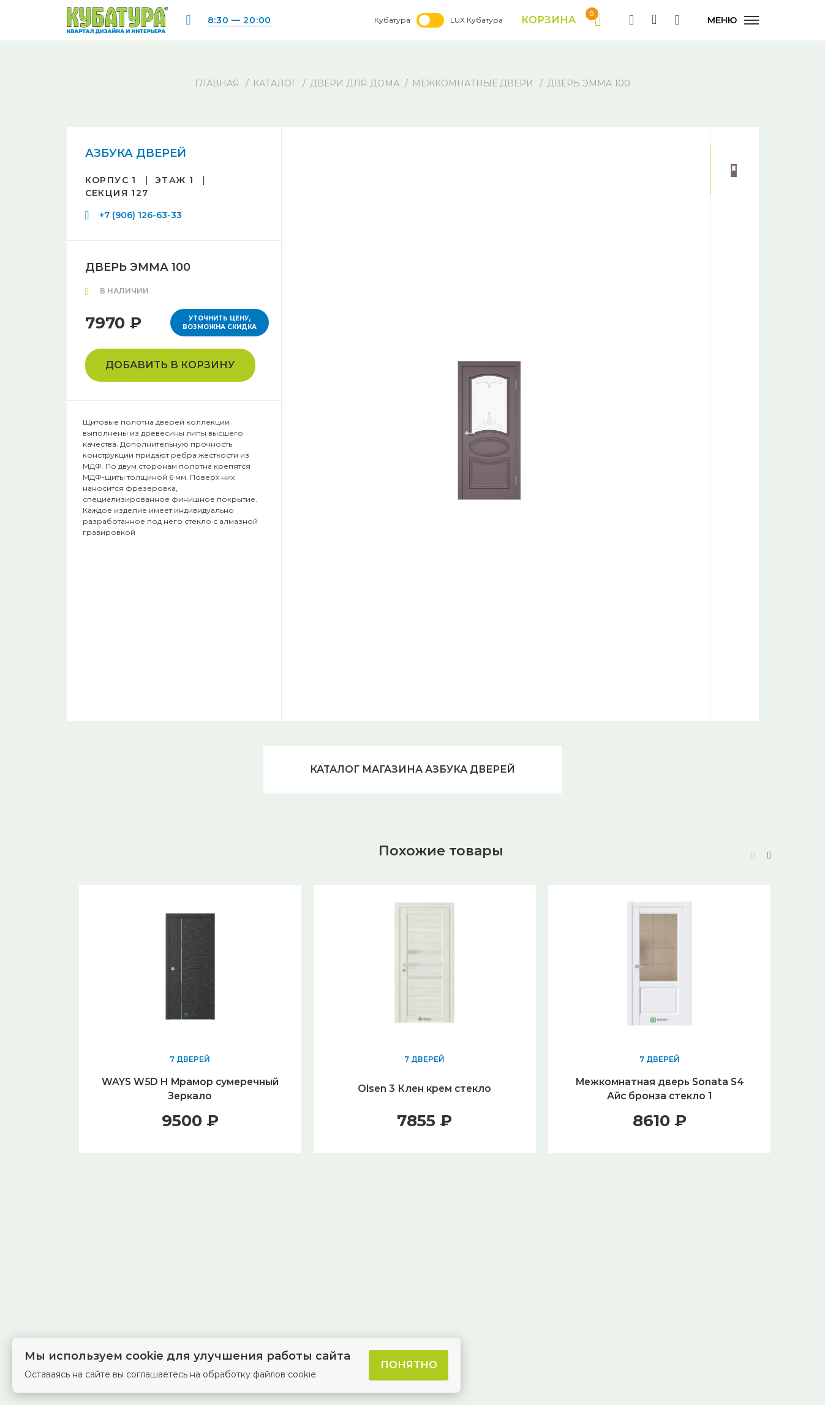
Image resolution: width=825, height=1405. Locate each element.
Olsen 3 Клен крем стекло (425, 1090)
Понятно (408, 1365)
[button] (769, 857)
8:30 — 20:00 (239, 20)
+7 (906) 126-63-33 (140, 215)
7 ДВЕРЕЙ (190, 1060)
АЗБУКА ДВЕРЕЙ (135, 153)
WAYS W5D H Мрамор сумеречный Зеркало (190, 1090)
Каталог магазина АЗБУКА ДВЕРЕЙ (413, 770)
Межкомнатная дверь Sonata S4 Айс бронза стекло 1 (659, 1090)
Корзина (560, 20)
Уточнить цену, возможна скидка (220, 322)
